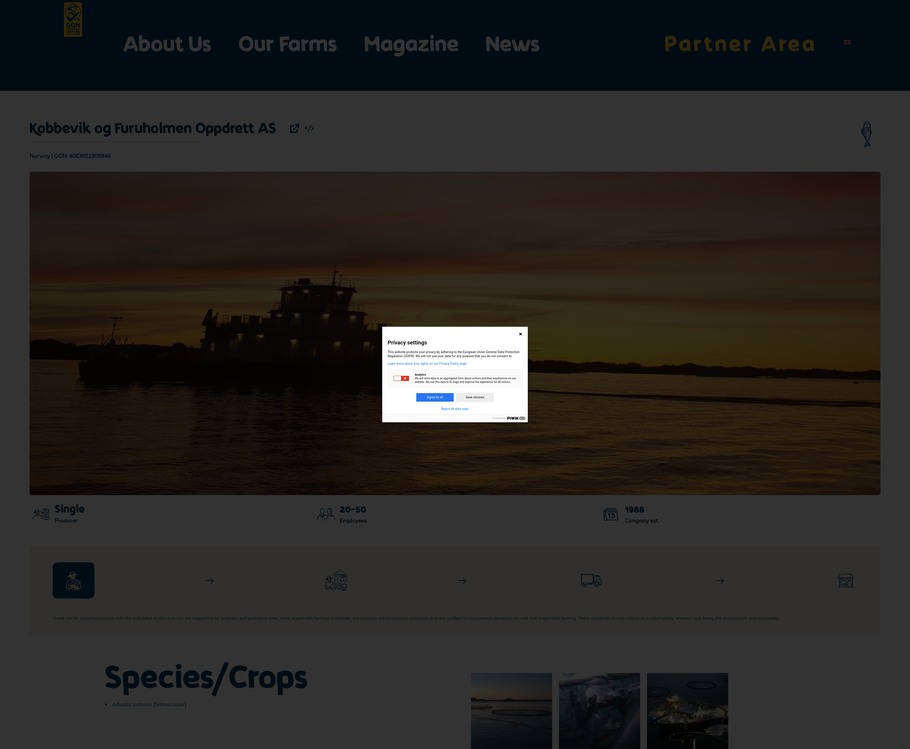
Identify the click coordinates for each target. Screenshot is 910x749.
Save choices (475, 397)
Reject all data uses (455, 409)
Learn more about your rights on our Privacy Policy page (427, 363)
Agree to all (435, 397)
